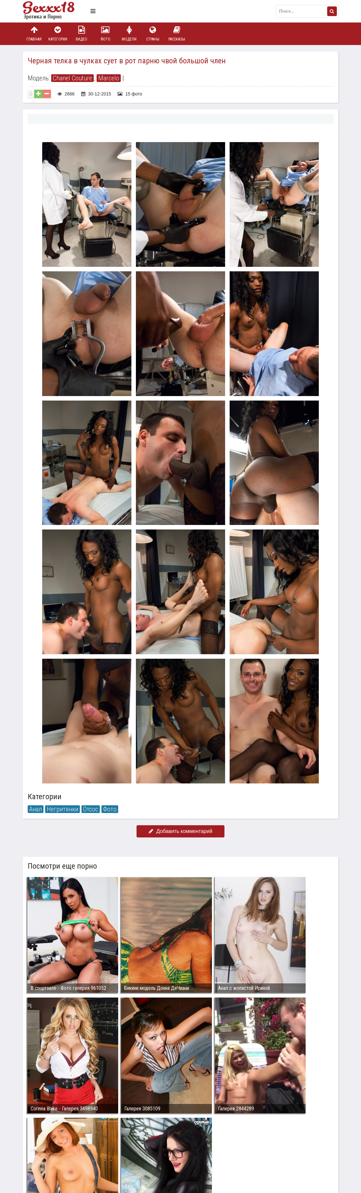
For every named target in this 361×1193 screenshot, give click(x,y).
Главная (34, 33)
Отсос (90, 809)
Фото (105, 33)
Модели (129, 33)
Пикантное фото (55, 11)
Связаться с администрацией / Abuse (62, 1148)
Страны (153, 33)
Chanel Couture (72, 78)
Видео (81, 33)
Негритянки (62, 809)
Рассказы (177, 33)
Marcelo (108, 78)
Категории (57, 33)
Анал (35, 809)
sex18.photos (91, 1153)
